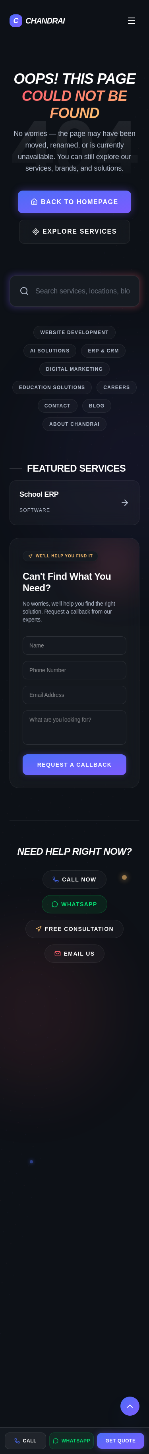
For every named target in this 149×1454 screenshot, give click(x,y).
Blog (96, 405)
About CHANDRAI (74, 423)
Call (25, 1441)
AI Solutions (50, 350)
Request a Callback (82, 764)
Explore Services (74, 231)
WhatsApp (72, 1441)
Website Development (74, 331)
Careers (116, 387)
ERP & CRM (103, 350)
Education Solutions (52, 387)
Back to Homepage (74, 201)
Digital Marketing (74, 368)
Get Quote (121, 1441)
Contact (58, 405)
